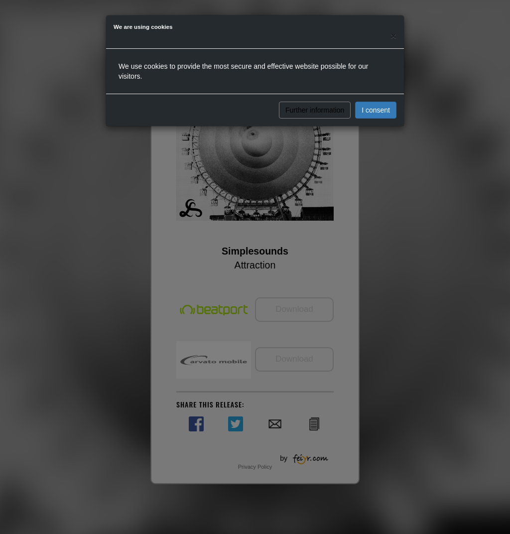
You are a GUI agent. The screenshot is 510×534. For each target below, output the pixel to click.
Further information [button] (314, 110)
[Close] (393, 35)
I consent (376, 110)
